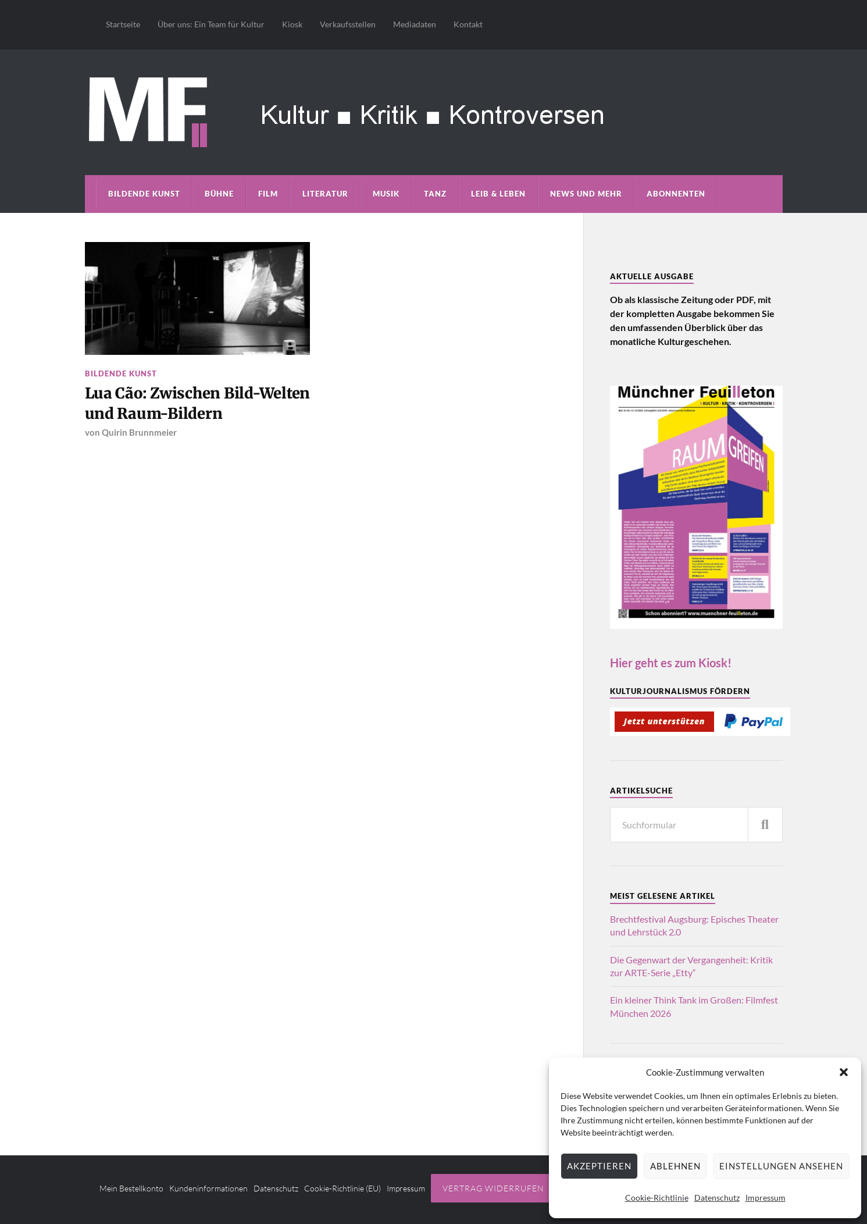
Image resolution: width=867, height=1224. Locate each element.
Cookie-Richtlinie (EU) (342, 1188)
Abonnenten (676, 193)
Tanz (435, 193)
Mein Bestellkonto (131, 1188)
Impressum (765, 1197)
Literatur (325, 193)
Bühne (219, 193)
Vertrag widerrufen (493, 1188)
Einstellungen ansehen (781, 1166)
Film (268, 193)
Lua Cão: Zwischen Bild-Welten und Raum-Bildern (198, 403)
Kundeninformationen (208, 1188)
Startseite (123, 24)
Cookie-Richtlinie (656, 1197)
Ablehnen (675, 1166)
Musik (386, 193)
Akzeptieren (599, 1166)
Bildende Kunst (144, 193)
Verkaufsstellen (348, 24)
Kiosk (292, 24)
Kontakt (468, 24)
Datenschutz (717, 1197)
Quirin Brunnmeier (139, 432)
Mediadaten (414, 24)
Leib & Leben (498, 193)
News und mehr (586, 193)
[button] (844, 1072)
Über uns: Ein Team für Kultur (211, 24)
